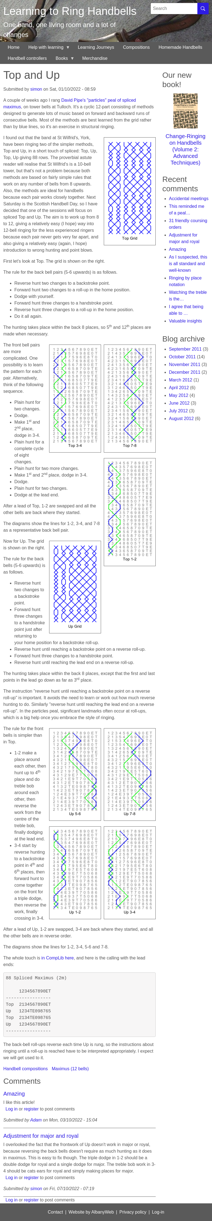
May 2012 (178, 395)
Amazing (14, 1094)
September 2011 (185, 349)
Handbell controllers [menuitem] (27, 58)
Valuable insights (185, 321)
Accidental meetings (188, 198)
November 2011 (184, 364)
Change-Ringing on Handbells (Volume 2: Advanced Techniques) (186, 149)
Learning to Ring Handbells (70, 11)
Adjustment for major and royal (40, 1136)
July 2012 (178, 410)
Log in (12, 1109)
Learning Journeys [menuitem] (96, 47)
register (31, 1109)
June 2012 (179, 403)
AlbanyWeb (102, 1212)
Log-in (158, 1212)
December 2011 (184, 372)
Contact (55, 1212)
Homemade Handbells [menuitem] (180, 47)
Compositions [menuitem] (136, 47)
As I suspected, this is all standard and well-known (188, 264)
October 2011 (182, 356)
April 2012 (179, 387)
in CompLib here (57, 958)
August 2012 (181, 418)
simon (36, 89)
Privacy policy (132, 1212)
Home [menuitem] (14, 47)
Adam (36, 1120)
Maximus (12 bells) (70, 1068)
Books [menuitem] (62, 60)
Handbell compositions (25, 1068)
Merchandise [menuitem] (95, 58)
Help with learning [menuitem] (47, 49)
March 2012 (180, 380)
